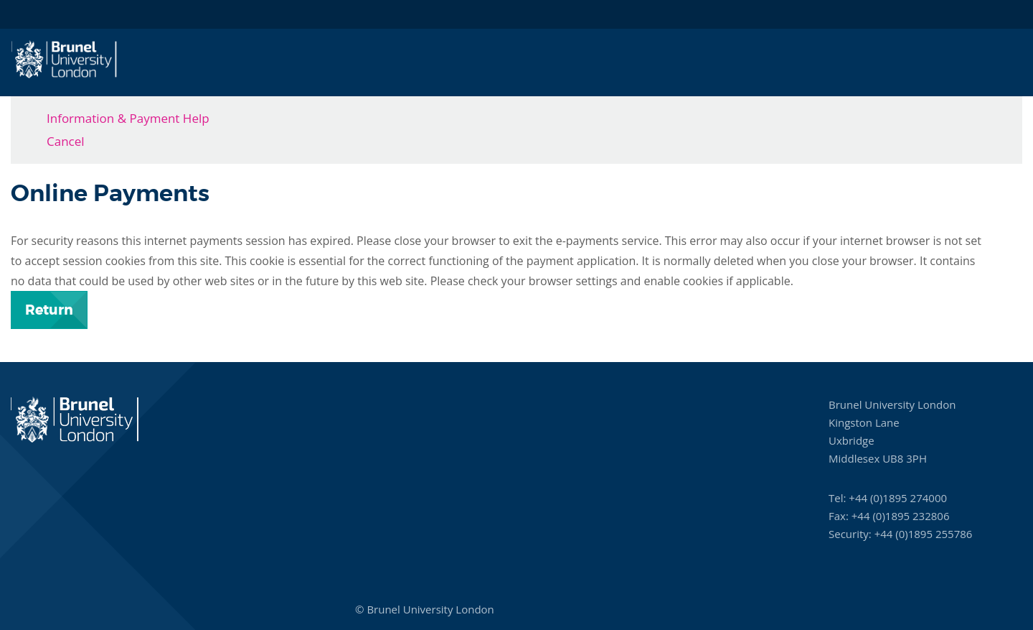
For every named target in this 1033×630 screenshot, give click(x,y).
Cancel (66, 141)
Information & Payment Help (128, 118)
